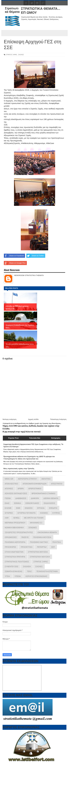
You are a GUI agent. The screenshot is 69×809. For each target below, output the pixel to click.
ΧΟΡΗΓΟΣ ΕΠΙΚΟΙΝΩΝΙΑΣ (36, 557)
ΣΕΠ (53, 528)
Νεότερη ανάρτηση (9, 400)
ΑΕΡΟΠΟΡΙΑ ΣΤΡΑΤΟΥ (27, 460)
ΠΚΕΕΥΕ (25, 518)
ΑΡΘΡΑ (21, 470)
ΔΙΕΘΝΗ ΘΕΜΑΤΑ (50, 479)
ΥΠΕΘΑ (18, 557)
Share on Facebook (14, 256)
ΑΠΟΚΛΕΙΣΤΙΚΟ (11, 465)
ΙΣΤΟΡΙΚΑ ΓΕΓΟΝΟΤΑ (26, 494)
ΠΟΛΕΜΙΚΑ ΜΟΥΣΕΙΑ (42, 518)
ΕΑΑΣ (7, 484)
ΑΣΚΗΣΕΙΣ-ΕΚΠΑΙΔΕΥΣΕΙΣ (16, 475)
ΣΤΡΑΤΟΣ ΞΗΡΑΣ (11, 54)
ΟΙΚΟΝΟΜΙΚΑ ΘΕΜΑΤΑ (47, 514)
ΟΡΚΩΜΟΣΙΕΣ (11, 518)
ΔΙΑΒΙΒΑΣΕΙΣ (20, 479)
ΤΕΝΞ (29, 553)
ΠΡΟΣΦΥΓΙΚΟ (26, 528)
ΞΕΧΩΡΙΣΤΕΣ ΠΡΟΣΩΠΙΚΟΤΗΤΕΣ (19, 514)
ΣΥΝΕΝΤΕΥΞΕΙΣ (11, 548)
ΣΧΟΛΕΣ (21, 54)
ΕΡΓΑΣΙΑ (40, 489)
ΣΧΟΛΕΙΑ (27, 548)
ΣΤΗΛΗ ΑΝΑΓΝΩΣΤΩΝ (14, 533)
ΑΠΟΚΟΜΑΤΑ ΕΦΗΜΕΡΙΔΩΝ (34, 465)
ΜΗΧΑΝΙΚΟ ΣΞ (36, 504)
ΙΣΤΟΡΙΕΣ (9, 494)
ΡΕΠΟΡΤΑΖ (42, 528)
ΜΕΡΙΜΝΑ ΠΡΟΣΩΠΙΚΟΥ (15, 504)
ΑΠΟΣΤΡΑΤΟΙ (56, 465)
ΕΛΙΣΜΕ (8, 489)
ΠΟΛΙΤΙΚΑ (56, 523)
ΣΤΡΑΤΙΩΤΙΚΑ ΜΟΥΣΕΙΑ (38, 533)
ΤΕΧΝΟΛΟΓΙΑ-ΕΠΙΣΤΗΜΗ (47, 553)
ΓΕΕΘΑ (8, 479)
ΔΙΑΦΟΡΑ (35, 479)
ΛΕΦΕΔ (16, 499)
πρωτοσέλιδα (18, 800)
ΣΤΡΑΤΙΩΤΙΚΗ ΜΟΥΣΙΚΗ (40, 538)
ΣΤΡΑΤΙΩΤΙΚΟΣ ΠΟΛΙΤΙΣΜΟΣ (17, 543)
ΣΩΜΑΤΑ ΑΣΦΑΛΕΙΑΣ (13, 553)
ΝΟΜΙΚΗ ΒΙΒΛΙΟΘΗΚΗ (14, 509)
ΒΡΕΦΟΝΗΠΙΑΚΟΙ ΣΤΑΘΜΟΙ (43, 475)
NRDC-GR (9, 460)
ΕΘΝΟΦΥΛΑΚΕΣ (32, 484)
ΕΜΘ (18, 489)
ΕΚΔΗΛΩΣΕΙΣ (49, 484)
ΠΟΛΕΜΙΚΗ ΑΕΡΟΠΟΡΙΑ (15, 523)
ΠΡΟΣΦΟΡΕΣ (10, 528)
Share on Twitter (35, 256)
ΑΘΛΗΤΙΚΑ (46, 460)
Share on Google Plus (15, 263)
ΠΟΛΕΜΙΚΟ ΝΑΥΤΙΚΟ (39, 523)
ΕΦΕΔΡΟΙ (53, 489)
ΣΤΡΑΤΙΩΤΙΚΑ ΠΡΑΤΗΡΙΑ (15, 538)
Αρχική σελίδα (33, 400)
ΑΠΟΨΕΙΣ (9, 470)
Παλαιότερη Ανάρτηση (58, 400)
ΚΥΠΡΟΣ (56, 494)
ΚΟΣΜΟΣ (44, 494)
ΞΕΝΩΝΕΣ (32, 509)
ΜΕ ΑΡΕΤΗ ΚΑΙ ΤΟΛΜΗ (33, 499)
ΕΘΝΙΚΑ (17, 484)
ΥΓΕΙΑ (7, 557)
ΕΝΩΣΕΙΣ (29, 489)
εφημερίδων (28, 800)
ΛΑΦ (6, 499)
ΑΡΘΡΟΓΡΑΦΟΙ (34, 470)
